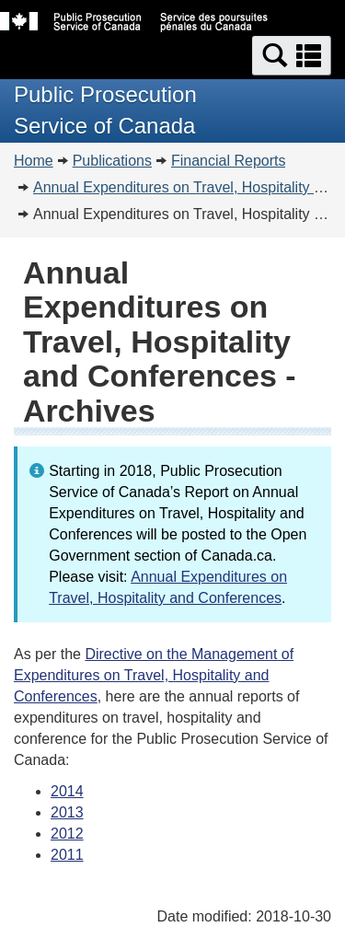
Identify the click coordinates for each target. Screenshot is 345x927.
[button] (291, 55)
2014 (67, 791)
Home (33, 160)
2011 (67, 855)
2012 (67, 833)
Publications (112, 160)
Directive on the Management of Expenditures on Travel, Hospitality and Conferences (153, 675)
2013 (67, 812)
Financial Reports (228, 160)
